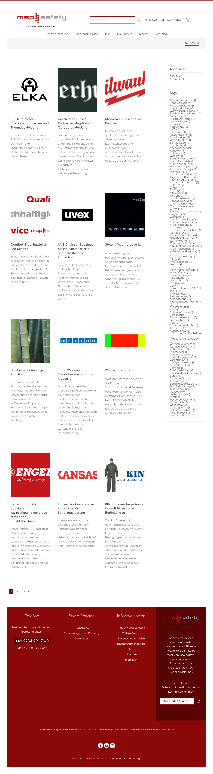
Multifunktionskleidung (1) (186, 246)
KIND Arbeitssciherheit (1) (185, 211)
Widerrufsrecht (131, 633)
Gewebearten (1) (179, 391)
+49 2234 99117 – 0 (32, 641)
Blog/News (82, 628)
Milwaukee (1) (178, 116)
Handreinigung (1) (181, 275)
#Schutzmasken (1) (181, 312)
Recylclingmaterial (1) (183, 180)
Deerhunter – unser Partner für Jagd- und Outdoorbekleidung (74, 123)
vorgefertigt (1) (179, 360)
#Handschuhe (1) (180, 299)
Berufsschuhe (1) (180, 413)
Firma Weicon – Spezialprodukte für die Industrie (75, 374)
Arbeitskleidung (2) (181, 225)
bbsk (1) (174, 285)
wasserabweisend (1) (182, 399)
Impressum (131, 660)
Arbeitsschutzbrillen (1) (184, 325)
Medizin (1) (176, 264)
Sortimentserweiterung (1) (185, 113)
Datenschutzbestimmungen (178, 687)
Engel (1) (175, 187)
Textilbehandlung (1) (182, 386)
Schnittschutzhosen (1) (184, 270)
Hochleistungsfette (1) (183, 166)
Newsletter (81, 638)
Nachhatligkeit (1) (180, 121)
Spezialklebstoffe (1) (182, 158)
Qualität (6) (177, 156)
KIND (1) (174, 254)
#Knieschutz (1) (179, 293)
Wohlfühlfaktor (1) (180, 140)
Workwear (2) (177, 227)
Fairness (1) (177, 368)
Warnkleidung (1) (180, 240)
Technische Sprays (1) (183, 169)
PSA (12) (174, 323)
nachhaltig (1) (178, 145)
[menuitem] (112, 19)
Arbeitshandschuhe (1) (183, 235)
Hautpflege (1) (178, 278)
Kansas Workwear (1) (182, 201)
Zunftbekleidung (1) (182, 370)
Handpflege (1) (179, 272)
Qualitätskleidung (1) (183, 219)
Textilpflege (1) (178, 381)
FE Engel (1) (177, 190)
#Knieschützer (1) (180, 296)
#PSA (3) (175, 309)
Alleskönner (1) (178, 193)
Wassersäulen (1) (180, 405)
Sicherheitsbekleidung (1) (185, 383)
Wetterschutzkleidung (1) (185, 251)
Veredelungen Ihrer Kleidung (81, 633)
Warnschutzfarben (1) (183, 174)
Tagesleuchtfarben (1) (183, 177)
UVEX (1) (175, 129)
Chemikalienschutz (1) (183, 203)
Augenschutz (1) (179, 331)
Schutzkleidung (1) (181, 142)
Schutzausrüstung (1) (183, 198)
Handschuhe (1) (179, 233)
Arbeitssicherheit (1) (182, 248)
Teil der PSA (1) (178, 328)
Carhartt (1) (177, 217)
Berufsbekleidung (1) (182, 256)
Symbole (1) (177, 378)
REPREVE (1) (177, 185)
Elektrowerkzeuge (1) (182, 119)
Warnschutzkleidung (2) (184, 182)
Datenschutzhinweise (131, 638)
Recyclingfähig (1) (180, 132)
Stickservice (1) (178, 352)
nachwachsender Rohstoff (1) (180, 149)
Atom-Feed (177, 79)
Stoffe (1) (175, 397)
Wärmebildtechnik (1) (182, 346)
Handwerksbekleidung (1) (185, 373)
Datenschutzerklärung (131, 644)
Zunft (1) (175, 376)
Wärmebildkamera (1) (182, 344)
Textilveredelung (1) (181, 389)
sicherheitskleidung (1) (183, 238)
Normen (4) (177, 415)
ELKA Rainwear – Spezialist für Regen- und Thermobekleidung (30, 123)
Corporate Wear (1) (181, 354)
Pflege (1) (175, 259)
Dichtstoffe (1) (178, 172)
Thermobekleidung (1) (183, 100)
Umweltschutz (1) (180, 365)
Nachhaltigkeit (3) (181, 135)
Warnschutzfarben (118, 370)
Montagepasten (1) (182, 164)
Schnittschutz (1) (180, 267)
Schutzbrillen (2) (180, 137)
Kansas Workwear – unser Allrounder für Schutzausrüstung (76, 508)
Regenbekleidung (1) (182, 105)
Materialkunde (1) (180, 394)
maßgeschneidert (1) (182, 362)
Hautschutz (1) (179, 280)
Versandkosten (96, 729)
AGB (131, 649)
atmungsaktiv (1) (180, 407)
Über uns (131, 654)
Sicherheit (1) (177, 153)
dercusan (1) (177, 283)
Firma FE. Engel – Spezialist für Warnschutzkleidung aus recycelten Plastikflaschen (29, 513)
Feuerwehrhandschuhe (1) (185, 230)
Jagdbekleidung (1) (182, 108)
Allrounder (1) (178, 195)
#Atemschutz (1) (180, 307)
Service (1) (176, 124)
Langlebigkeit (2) (180, 103)
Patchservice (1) (179, 349)
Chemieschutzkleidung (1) (185, 243)
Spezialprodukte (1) (182, 161)
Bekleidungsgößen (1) (183, 357)
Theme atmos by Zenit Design (123, 758)
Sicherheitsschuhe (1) (182, 410)
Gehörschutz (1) (179, 320)
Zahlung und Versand (131, 628)
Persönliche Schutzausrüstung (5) (183, 316)
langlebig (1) (177, 214)
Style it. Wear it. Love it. (123, 244)
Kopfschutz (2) (179, 127)
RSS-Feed (176, 76)
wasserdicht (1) (179, 402)
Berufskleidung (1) (181, 262)
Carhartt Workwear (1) (183, 222)
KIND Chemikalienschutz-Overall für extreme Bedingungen (124, 508)
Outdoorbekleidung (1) (184, 111)
